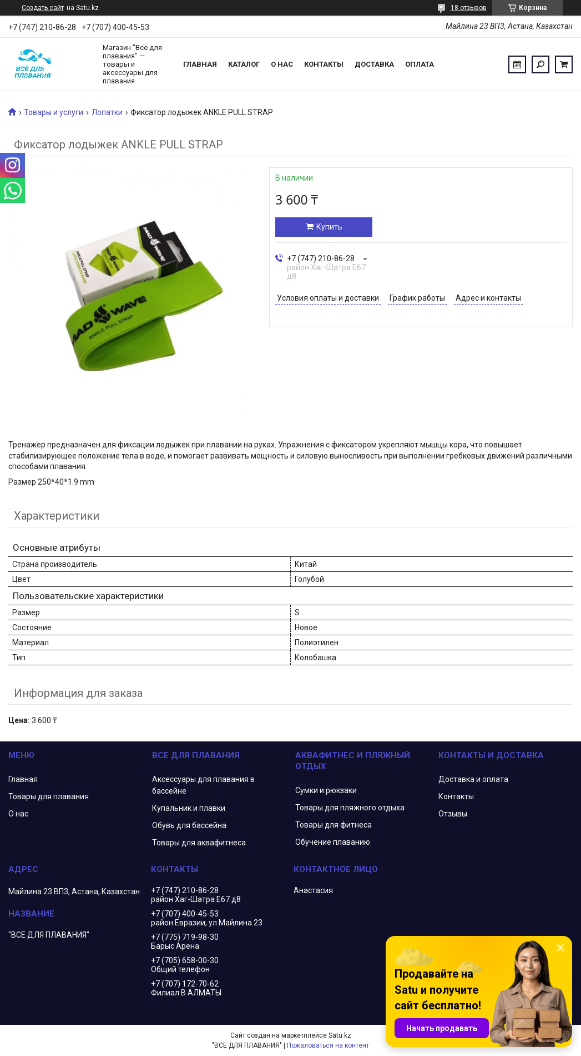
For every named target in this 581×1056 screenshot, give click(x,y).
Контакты (323, 64)
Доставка (374, 64)
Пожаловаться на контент (328, 1045)
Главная (200, 64)
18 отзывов (469, 8)
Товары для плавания (48, 796)
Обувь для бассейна (189, 825)
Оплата (419, 64)
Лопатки (107, 112)
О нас (282, 64)
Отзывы (452, 813)
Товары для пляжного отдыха (350, 807)
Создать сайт (43, 8)
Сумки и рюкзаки (326, 790)
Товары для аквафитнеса (199, 842)
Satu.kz (340, 1035)
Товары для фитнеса (333, 824)
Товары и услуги (53, 112)
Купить (329, 226)
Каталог (244, 64)
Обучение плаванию (332, 842)
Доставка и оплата (473, 779)
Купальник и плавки (188, 808)
